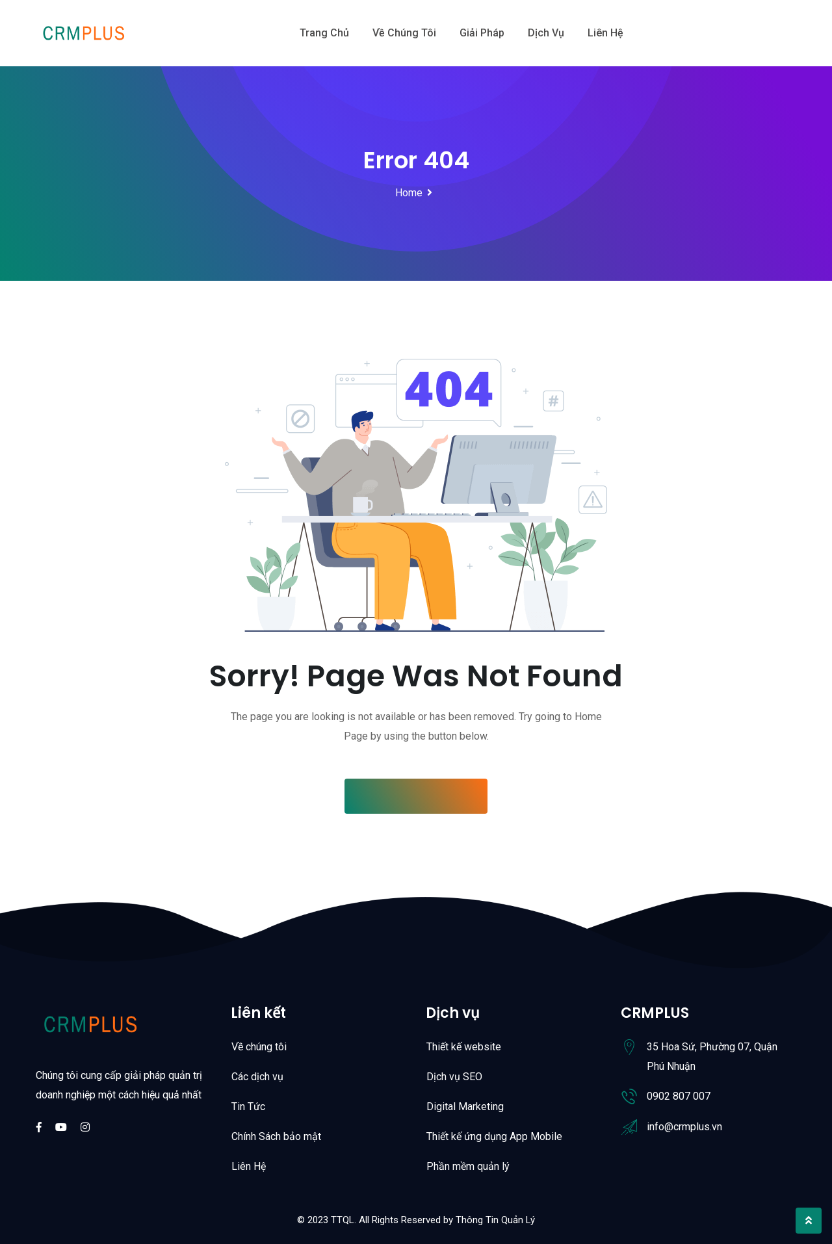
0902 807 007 (678, 1096)
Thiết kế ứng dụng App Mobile (494, 1136)
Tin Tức (248, 1106)
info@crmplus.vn (684, 1127)
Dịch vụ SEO (454, 1076)
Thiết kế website (463, 1047)
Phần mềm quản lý (468, 1166)
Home (408, 193)
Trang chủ (324, 33)
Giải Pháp (482, 33)
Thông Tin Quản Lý (495, 1220)
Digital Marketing (465, 1106)
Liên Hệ (248, 1166)
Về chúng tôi (404, 33)
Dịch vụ (546, 33)
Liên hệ (605, 33)
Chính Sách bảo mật (276, 1136)
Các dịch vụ (257, 1076)
